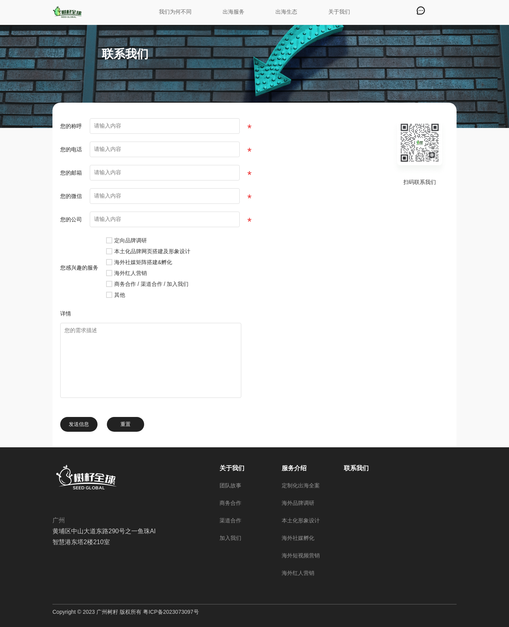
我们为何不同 (175, 12)
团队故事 (230, 485)
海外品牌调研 (298, 503)
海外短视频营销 (301, 555)
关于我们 (339, 12)
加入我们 (230, 538)
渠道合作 (230, 520)
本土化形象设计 (301, 520)
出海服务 (233, 12)
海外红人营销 (298, 573)
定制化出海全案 (301, 485)
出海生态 (286, 12)
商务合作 (230, 503)
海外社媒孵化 (298, 538)
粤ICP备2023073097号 (171, 612)
